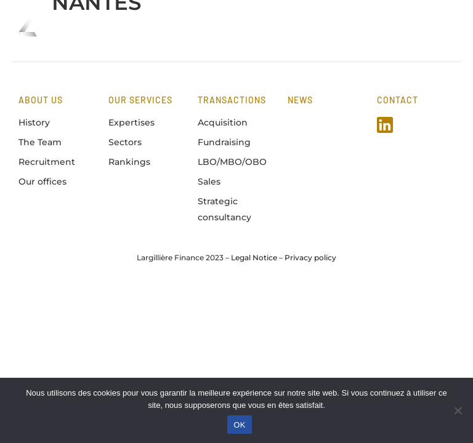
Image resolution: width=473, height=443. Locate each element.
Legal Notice (254, 257)
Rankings (129, 161)
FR (382, 27)
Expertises (131, 122)
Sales (209, 181)
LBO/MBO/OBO (232, 161)
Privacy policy (310, 257)
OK (239, 424)
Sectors (125, 142)
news (300, 100)
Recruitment (46, 161)
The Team (40, 142)
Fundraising (224, 142)
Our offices (42, 181)
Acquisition (223, 122)
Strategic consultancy (224, 209)
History (34, 122)
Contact (397, 100)
